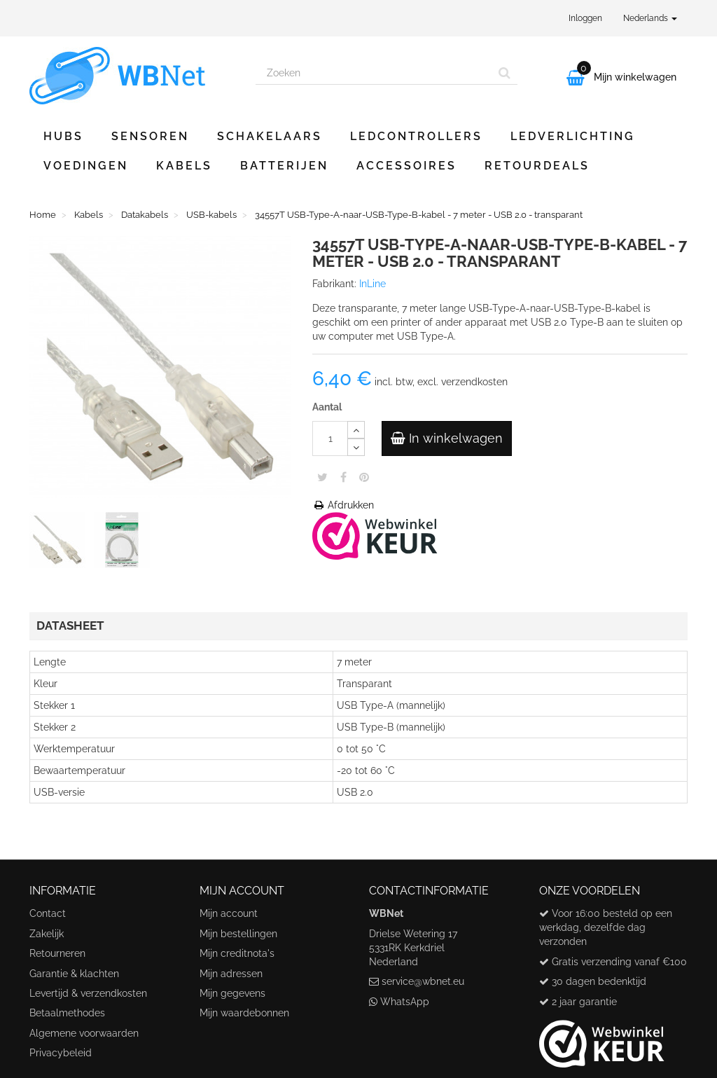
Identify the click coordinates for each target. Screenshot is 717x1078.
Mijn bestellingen (238, 933)
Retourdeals (537, 165)
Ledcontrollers (416, 136)
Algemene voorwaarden (84, 1033)
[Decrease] (356, 447)
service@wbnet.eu (423, 981)
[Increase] (356, 429)
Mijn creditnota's (237, 953)
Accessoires (406, 165)
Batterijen (284, 165)
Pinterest (364, 477)
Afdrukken (343, 505)
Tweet (322, 477)
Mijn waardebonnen (244, 1012)
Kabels (184, 165)
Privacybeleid (60, 1052)
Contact (47, 913)
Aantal (327, 407)
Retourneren (57, 953)
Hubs (63, 136)
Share (343, 477)
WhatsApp (404, 1001)
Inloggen (585, 18)
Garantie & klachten (74, 973)
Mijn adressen (231, 973)
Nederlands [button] (650, 18)
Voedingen (85, 165)
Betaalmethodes (67, 1012)
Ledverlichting (572, 136)
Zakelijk (46, 933)
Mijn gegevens (232, 993)
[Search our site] (374, 73)
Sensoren (150, 136)
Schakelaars (269, 136)
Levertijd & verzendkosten (88, 993)
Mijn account (229, 913)
